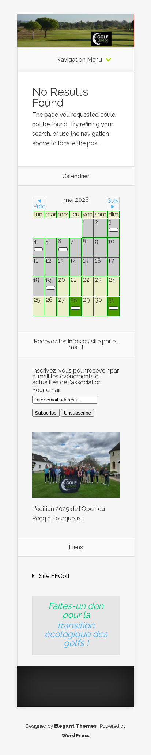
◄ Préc (39, 203)
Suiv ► (113, 203)
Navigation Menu (79, 60)
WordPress (76, 735)
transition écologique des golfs (76, 634)
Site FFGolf (54, 576)
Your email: (47, 389)
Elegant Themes (75, 726)
